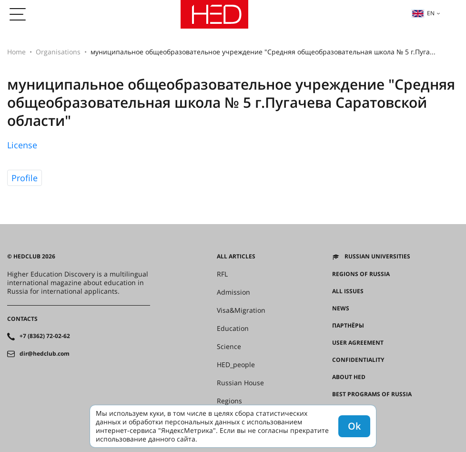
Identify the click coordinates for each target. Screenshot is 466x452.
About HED (348, 377)
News (340, 308)
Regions (229, 401)
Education (233, 328)
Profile (24, 178)
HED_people (236, 364)
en (423, 13)
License (22, 145)
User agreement (358, 343)
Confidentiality (358, 360)
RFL (222, 274)
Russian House (240, 383)
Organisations (58, 51)
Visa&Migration (241, 310)
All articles (236, 256)
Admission (233, 292)
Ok (354, 426)
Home (16, 51)
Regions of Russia (361, 274)
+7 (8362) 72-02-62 (45, 336)
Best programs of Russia (372, 394)
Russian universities (377, 256)
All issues (348, 291)
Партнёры (348, 325)
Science (229, 346)
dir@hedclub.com (45, 354)
